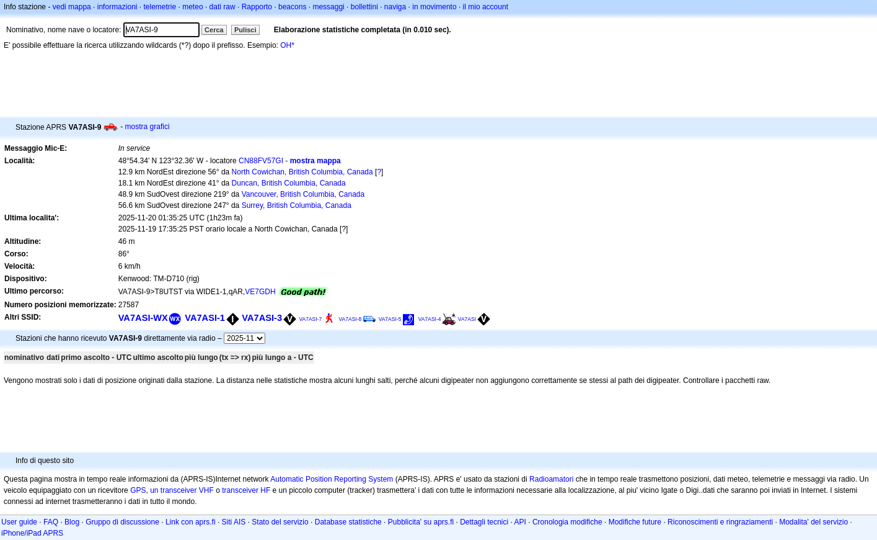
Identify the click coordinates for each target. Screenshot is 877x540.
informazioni (117, 6)
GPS (138, 490)
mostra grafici (147, 126)
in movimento (434, 6)
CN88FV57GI (261, 160)
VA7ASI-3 (262, 318)
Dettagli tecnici (484, 522)
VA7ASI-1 (205, 318)
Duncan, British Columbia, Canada (289, 183)
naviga (395, 6)
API (520, 522)
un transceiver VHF (182, 490)
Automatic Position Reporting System (331, 479)
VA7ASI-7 (310, 319)
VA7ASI (467, 319)
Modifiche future (635, 522)
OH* (287, 45)
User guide (19, 522)
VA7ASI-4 (429, 319)
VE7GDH (260, 291)
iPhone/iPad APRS (32, 533)
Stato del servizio (280, 522)
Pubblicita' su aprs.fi (421, 522)
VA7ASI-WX (143, 318)
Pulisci (245, 30)
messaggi (328, 6)
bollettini (364, 6)
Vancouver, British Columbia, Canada (303, 194)
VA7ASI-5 (390, 319)
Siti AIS (234, 522)
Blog (71, 522)
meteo (192, 6)
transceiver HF (246, 490)
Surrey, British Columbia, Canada (296, 205)
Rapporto (257, 6)
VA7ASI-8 (350, 319)
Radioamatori (551, 479)
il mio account (485, 6)
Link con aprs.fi (190, 522)
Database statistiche (348, 522)
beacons (292, 6)
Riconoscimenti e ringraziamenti (720, 522)
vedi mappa (72, 6)
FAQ (50, 522)
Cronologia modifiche (567, 522)
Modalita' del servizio (813, 522)
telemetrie (160, 6)
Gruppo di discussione (122, 522)
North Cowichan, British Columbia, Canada (302, 172)
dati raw (222, 6)
